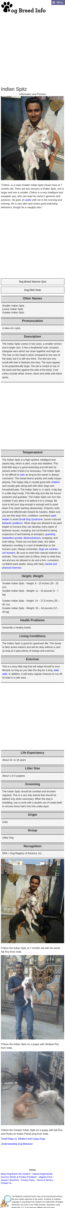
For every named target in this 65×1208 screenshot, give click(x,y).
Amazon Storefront (10, 1180)
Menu (60, 2)
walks (28, 200)
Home (32, 1170)
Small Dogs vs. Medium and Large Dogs (23, 1138)
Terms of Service (45, 1180)
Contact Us (6, 1183)
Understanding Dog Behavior (17, 1144)
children (55, 482)
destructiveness (32, 538)
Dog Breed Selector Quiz (32, 281)
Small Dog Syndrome (31, 519)
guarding (50, 534)
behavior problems (12, 523)
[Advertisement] (31, 46)
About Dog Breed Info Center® (15, 1174)
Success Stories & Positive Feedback (19, 1177)
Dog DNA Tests (32, 290)
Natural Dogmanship (42, 1174)
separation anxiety (12, 538)
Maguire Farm (45, 1177)
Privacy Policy (28, 1180)
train (22, 474)
